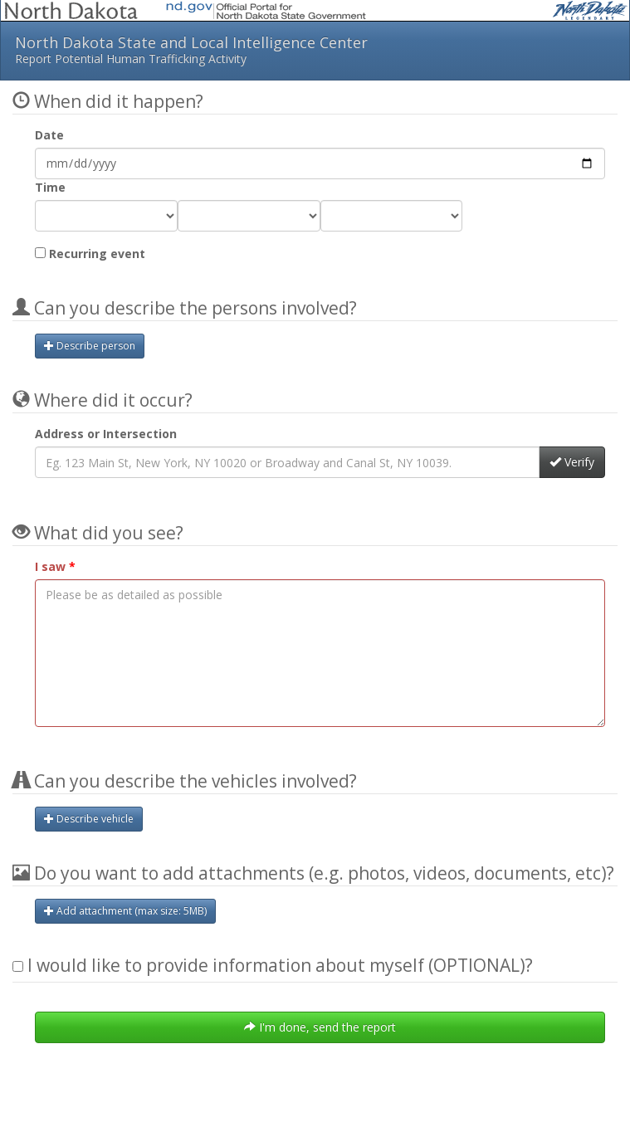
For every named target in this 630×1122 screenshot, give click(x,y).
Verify (571, 462)
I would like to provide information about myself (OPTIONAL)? (272, 965)
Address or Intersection (106, 433)
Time (50, 187)
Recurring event (90, 253)
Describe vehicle (89, 819)
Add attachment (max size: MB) (125, 911)
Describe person (89, 346)
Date (49, 135)
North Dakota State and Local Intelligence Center (315, 49)
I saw (50, 566)
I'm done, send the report (320, 1027)
